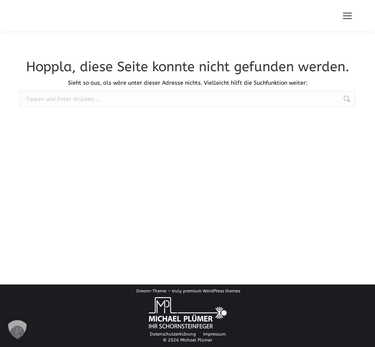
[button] (17, 329)
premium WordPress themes (211, 291)
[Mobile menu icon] (347, 16)
